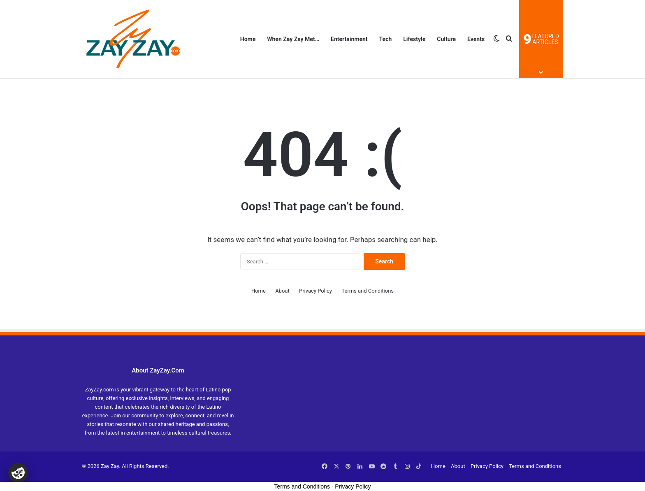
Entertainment (349, 39)
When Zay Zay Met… (293, 39)
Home (247, 39)
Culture (446, 39)
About (282, 291)
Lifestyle (414, 39)
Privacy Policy (315, 291)
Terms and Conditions (367, 291)
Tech (385, 39)
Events (476, 39)
